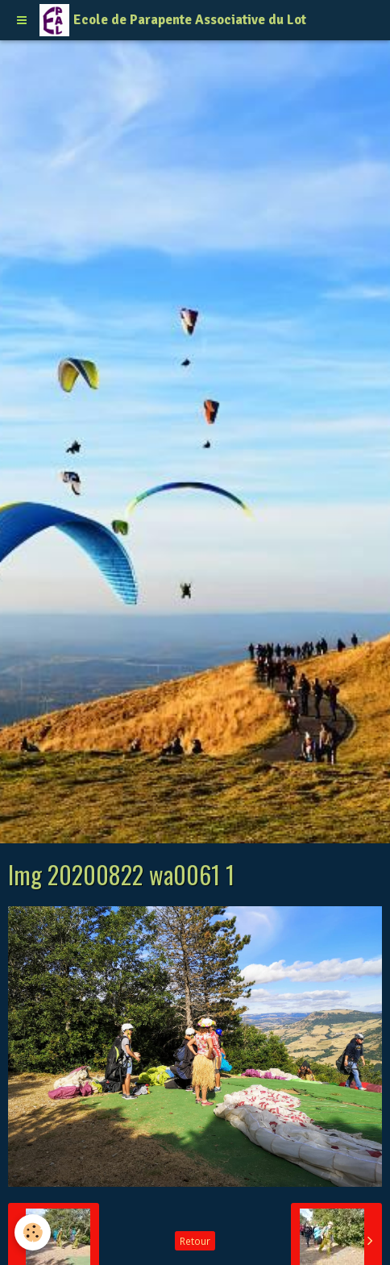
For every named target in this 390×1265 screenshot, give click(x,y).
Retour (195, 1240)
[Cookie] (33, 1232)
